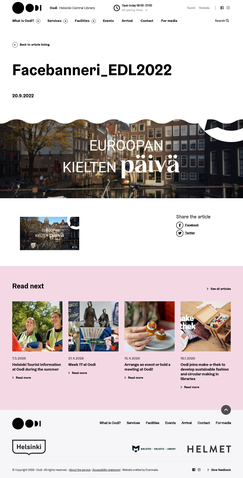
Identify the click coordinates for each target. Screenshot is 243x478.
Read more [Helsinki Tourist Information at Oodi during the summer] (23, 377)
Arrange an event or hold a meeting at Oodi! (147, 367)
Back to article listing (31, 44)
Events (108, 20)
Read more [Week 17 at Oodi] (79, 373)
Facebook (187, 225)
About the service (79, 470)
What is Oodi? (23, 20)
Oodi (27, 8)
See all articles (221, 289)
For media (169, 20)
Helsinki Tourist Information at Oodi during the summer (36, 367)
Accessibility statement (106, 470)
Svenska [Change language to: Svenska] (204, 8)
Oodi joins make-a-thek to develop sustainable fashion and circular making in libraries (205, 371)
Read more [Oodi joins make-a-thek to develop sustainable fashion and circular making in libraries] (191, 387)
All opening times (134, 10)
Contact (147, 20)
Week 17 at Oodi (82, 364)
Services (54, 20)
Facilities (82, 20)
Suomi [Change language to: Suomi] (191, 8)
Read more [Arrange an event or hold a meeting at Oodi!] (135, 377)
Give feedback (221, 470)
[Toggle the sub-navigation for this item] (37, 21)
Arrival (127, 20)
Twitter (185, 233)
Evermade (152, 470)
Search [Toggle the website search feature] (222, 21)
